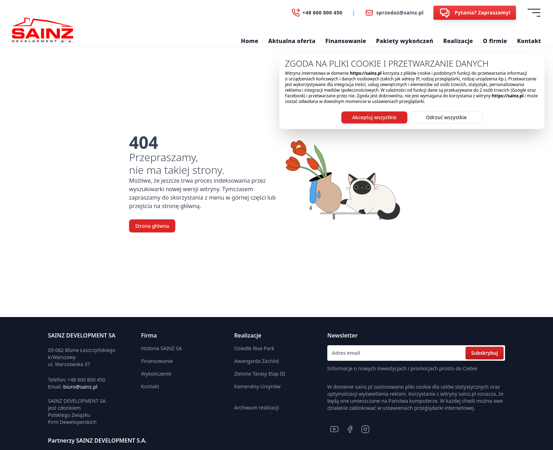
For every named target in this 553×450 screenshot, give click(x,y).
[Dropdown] (535, 12)
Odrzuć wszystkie (446, 117)
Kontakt (529, 41)
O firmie (495, 41)
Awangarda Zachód (256, 361)
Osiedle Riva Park (254, 348)
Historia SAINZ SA (161, 348)
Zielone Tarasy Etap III (259, 373)
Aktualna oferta (292, 41)
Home (249, 41)
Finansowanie (346, 41)
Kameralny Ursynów (257, 386)
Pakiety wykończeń (404, 41)
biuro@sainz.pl (80, 386)
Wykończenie (156, 373)
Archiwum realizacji (256, 407)
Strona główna (152, 226)
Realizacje (458, 41)
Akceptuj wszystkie (374, 117)
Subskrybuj (484, 352)
